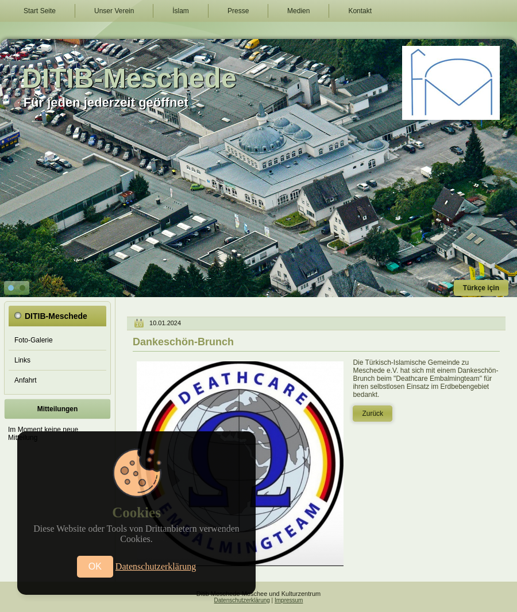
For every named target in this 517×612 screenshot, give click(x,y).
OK (95, 566)
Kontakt (360, 11)
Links (22, 360)
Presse (238, 11)
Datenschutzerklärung (242, 600)
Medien (298, 11)
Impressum (289, 600)
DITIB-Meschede (129, 78)
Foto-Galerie (33, 340)
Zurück (372, 414)
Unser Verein (114, 11)
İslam (180, 11)
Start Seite (40, 11)
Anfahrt (25, 380)
